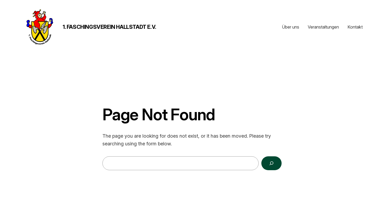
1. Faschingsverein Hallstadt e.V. (109, 27)
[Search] (271, 163)
